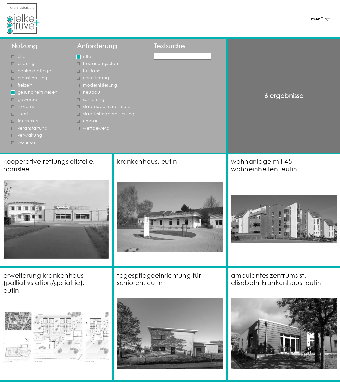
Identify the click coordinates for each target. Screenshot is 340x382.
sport (23, 113)
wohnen (26, 142)
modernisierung (100, 85)
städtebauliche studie (107, 106)
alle (22, 56)
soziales (26, 106)
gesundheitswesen (38, 92)
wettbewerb (96, 128)
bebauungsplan (100, 63)
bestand (92, 71)
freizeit (25, 85)
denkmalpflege (34, 71)
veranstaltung (33, 128)
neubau (91, 92)
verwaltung (30, 135)
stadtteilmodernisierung (109, 113)
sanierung (94, 99)
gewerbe (27, 99)
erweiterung (96, 78)
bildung (26, 63)
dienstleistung (32, 78)
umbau (91, 121)
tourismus (28, 121)
